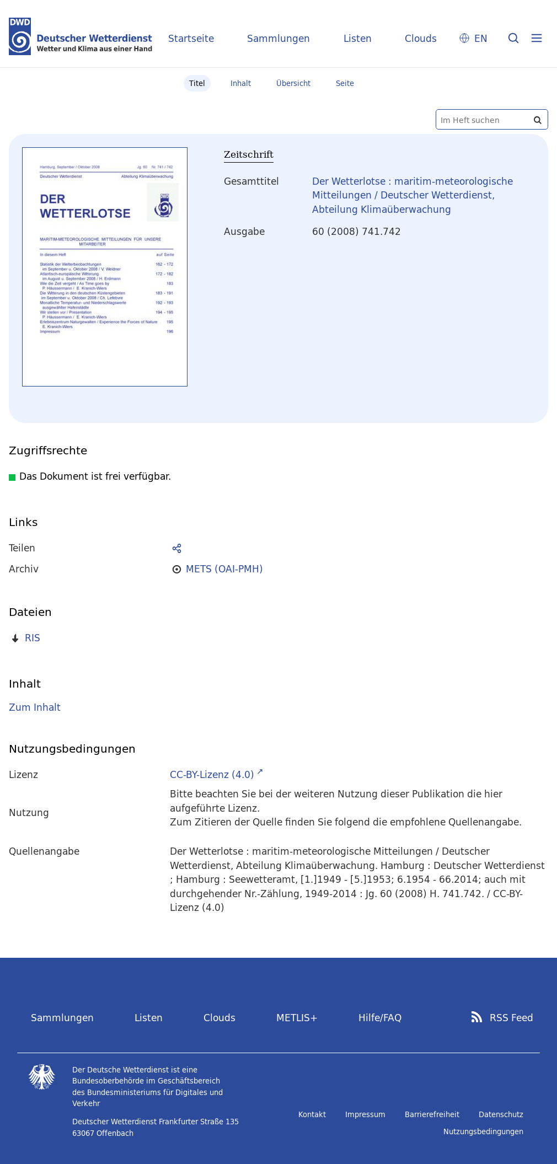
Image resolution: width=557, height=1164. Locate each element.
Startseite (191, 38)
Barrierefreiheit (432, 1114)
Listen (358, 38)
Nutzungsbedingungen (483, 1131)
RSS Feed (511, 1017)
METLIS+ (297, 1018)
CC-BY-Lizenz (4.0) (212, 774)
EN (481, 38)
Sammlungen (278, 38)
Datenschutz (501, 1114)
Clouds (421, 38)
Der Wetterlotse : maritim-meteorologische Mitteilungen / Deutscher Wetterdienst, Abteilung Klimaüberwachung (412, 195)
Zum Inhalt (35, 707)
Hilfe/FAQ (379, 1018)
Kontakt (312, 1114)
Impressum (365, 1114)
